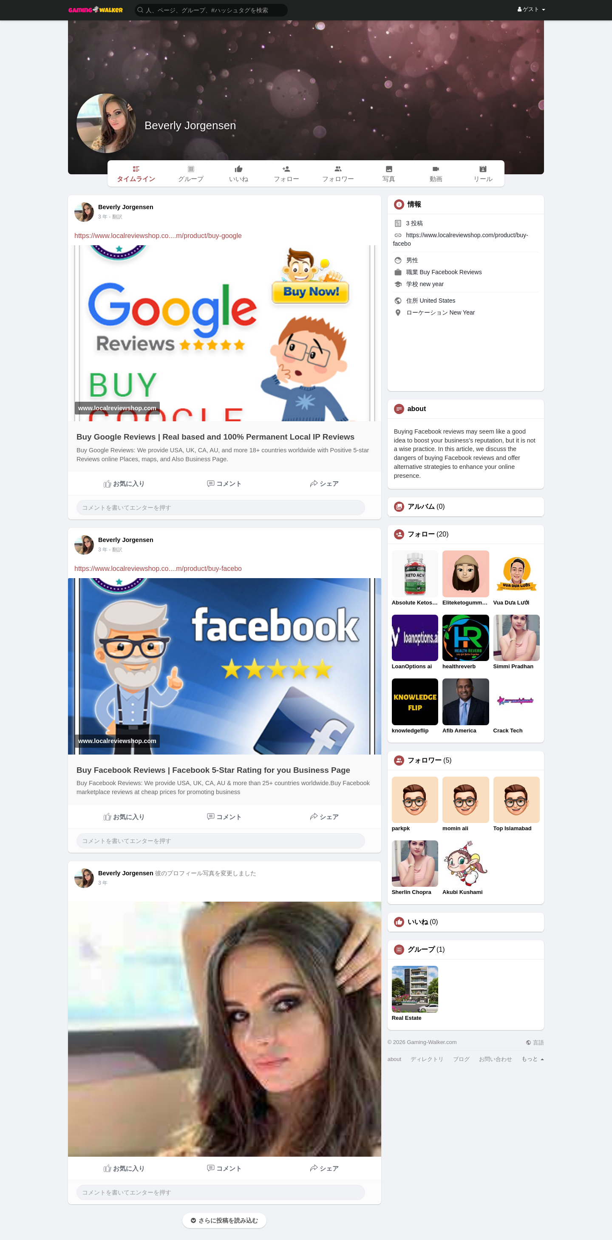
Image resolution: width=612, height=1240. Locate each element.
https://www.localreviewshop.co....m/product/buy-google (158, 235)
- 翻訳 (115, 217)
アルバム (421, 506)
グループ (421, 949)
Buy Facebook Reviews (450, 272)
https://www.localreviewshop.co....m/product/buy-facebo (158, 568)
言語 (535, 1042)
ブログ (461, 1059)
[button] (211, 10)
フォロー (421, 534)
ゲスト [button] (531, 9)
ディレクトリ (427, 1059)
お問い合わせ (495, 1059)
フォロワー (425, 760)
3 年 (103, 217)
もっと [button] (532, 1059)
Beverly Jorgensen (190, 125)
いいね (418, 922)
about (395, 1059)
